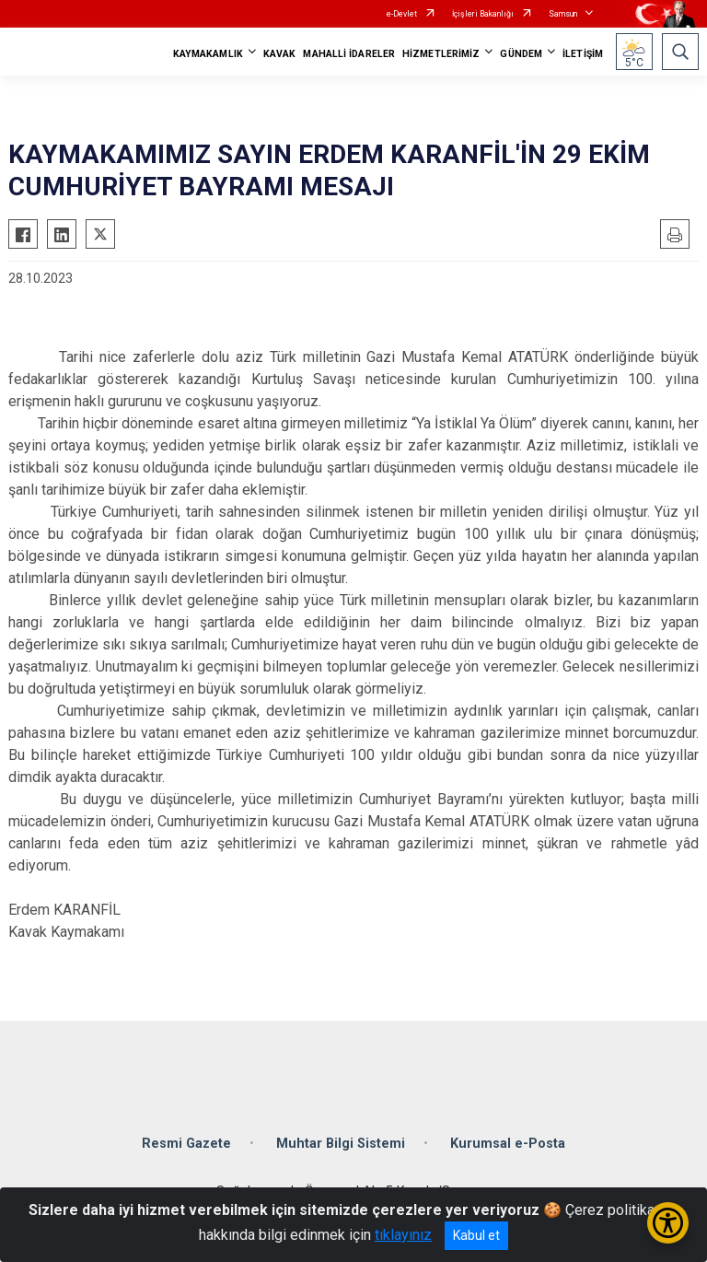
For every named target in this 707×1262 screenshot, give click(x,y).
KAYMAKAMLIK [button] (208, 54)
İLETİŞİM (582, 54)
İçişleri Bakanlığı (483, 13)
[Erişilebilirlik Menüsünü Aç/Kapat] (668, 1223)
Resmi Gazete (186, 1143)
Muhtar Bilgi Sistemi (340, 1143)
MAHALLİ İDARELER (349, 54)
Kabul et (476, 1235)
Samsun (563, 13)
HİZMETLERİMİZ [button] (441, 54)
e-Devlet (402, 13)
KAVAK (279, 54)
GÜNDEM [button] (521, 54)
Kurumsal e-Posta (507, 1143)
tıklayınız (403, 1235)
